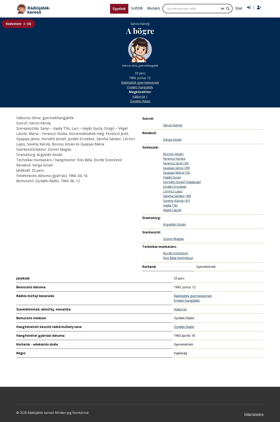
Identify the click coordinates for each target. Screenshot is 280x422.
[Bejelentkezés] (248, 7)
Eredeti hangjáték (140, 87)
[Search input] (193, 8)
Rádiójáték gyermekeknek (140, 82)
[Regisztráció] (259, 7)
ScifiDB (137, 8)
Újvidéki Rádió (140, 101)
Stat (238, 8)
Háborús (138, 96)
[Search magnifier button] (228, 8)
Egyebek (119, 9)
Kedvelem (18, 23)
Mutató (153, 8)
